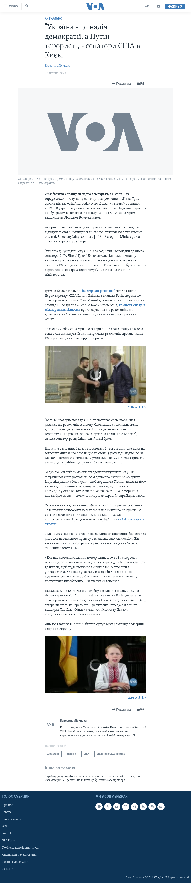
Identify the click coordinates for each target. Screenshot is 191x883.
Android (7, 833)
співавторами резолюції (97, 291)
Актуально (53, 18)
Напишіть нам (11, 819)
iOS (4, 826)
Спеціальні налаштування (19, 854)
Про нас (7, 805)
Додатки (7, 868)
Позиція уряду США (15, 861)
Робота (6, 812)
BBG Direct (9, 840)
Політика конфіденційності (20, 847)
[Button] (122, 83)
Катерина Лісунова (57, 65)
